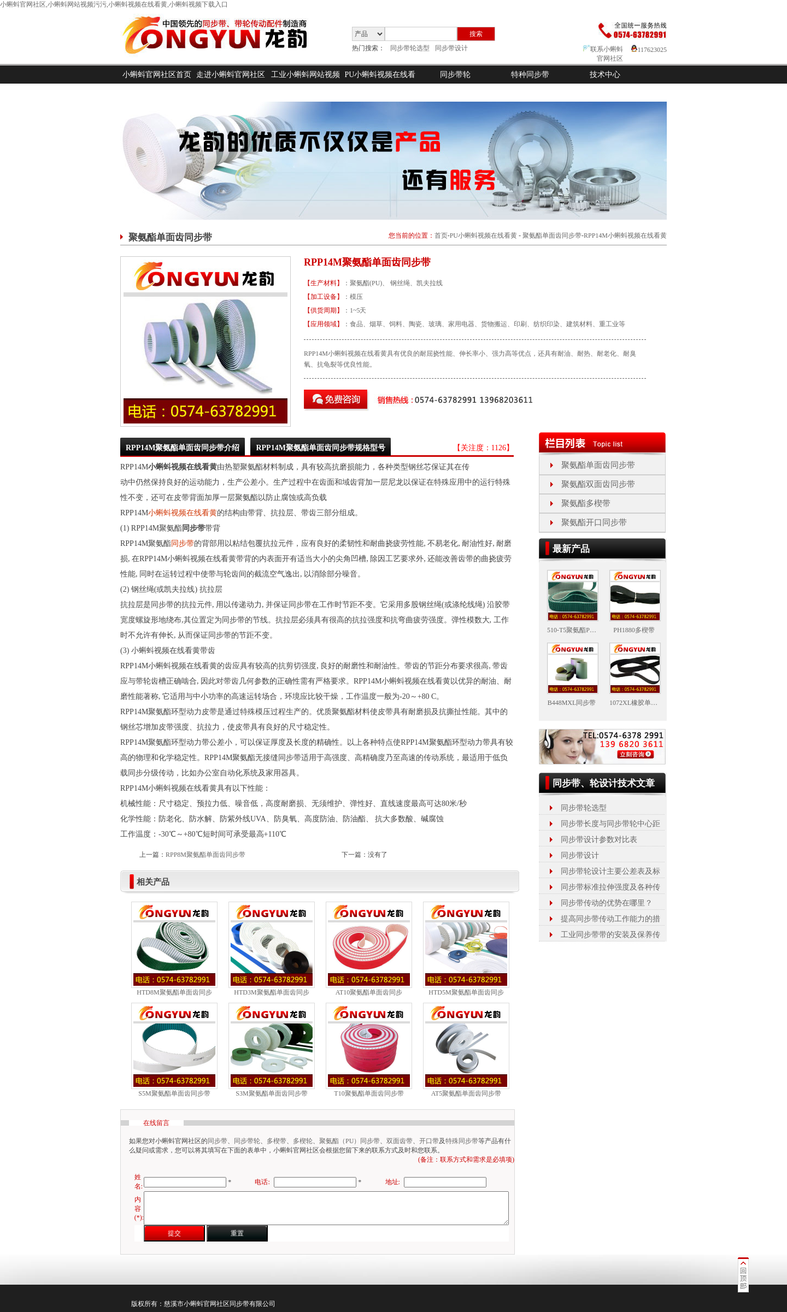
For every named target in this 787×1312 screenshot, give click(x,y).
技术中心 (605, 74)
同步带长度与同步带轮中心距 (610, 824)
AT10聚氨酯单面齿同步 (369, 992)
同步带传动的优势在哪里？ (607, 903)
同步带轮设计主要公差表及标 (610, 871)
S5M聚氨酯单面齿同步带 (174, 1093)
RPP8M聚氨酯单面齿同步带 (205, 854)
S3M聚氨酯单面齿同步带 (271, 1093)
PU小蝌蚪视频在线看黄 (380, 83)
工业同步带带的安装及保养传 (610, 935)
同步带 (182, 543)
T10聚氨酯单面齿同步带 (368, 1093)
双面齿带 (399, 1141)
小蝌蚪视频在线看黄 (182, 513)
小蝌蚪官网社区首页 (156, 74)
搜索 (476, 34)
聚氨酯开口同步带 (594, 522)
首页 (441, 235)
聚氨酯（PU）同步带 (349, 1141)
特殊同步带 (461, 1141)
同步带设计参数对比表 (599, 840)
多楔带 (276, 1141)
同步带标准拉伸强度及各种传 (610, 887)
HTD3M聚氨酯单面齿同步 (271, 992)
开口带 (429, 1141)
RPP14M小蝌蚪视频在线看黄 (625, 235)
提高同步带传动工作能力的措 (610, 919)
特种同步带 (530, 74)
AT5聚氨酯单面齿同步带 (466, 1093)
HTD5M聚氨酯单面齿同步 (465, 992)
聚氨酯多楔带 (585, 503)
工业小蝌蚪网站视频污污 (305, 83)
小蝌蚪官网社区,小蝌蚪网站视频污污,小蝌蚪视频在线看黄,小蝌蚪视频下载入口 (114, 4)
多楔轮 (303, 1141)
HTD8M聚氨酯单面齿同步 (174, 992)
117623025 (649, 50)
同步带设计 (451, 48)
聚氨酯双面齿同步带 (598, 484)
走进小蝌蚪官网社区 (230, 74)
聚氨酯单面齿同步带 (552, 235)
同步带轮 (455, 74)
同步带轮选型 (410, 48)
